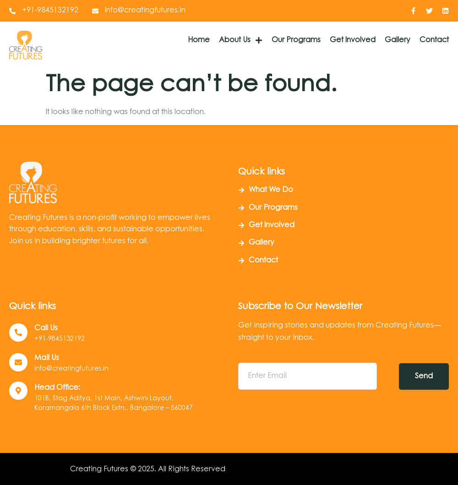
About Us (240, 40)
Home (199, 40)
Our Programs (296, 40)
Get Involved (353, 40)
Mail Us (46, 358)
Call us (46, 328)
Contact (434, 40)
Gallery (397, 40)
